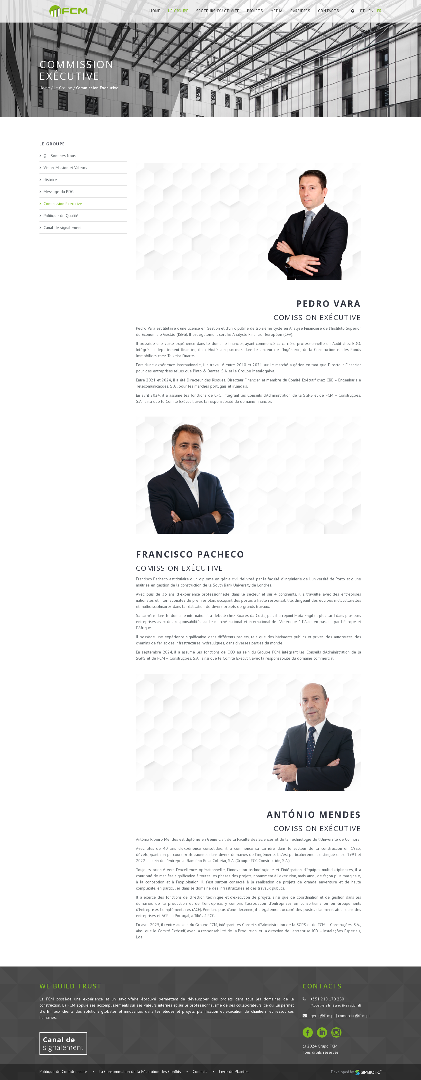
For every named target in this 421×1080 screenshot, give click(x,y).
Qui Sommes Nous (60, 155)
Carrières (301, 10)
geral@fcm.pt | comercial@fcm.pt (340, 1015)
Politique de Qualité (61, 215)
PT (362, 10)
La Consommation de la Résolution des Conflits (140, 1071)
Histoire (50, 179)
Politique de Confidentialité (63, 1071)
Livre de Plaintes (234, 1071)
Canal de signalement (63, 227)
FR (379, 10)
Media (278, 10)
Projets (256, 10)
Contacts (328, 10)
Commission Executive (97, 87)
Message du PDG (59, 191)
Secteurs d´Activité (220, 10)
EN (371, 10)
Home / (46, 87)
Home (159, 10)
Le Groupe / (65, 87)
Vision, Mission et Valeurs (65, 167)
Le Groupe (182, 10)
